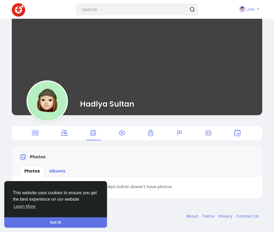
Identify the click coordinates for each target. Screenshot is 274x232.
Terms (209, 219)
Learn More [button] (25, 206)
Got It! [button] (55, 222)
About (192, 219)
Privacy (225, 219)
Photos (32, 174)
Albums (57, 174)
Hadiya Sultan (107, 104)
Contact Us (247, 219)
